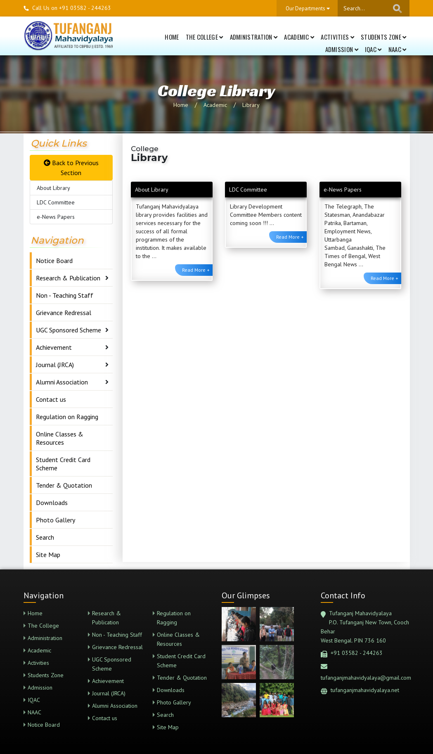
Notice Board (54, 260)
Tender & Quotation (64, 485)
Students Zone (384, 36)
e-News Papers (56, 217)
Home (172, 36)
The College (204, 36)
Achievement (54, 347)
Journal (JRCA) (55, 364)
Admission (341, 49)
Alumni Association (62, 382)
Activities (337, 36)
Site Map (48, 554)
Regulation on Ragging (67, 417)
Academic (299, 36)
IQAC (373, 49)
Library (251, 105)
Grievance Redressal (63, 312)
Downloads (52, 502)
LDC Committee (56, 202)
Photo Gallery (55, 520)
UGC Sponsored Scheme (68, 330)
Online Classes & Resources (59, 438)
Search (45, 537)
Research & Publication (68, 278)
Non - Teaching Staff (64, 295)
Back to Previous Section (71, 168)
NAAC (397, 49)
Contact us (51, 399)
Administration (254, 36)
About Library (53, 188)
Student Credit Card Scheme (63, 463)
